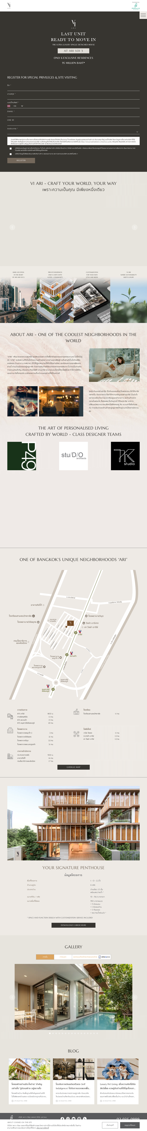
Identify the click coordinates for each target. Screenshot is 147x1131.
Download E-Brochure (73, 925)
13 (88, 1033)
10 (78, 1033)
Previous (12, 227)
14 (91, 1033)
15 (94, 1033)
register (21, 160)
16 (97, 1033)
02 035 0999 (128, 1118)
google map (73, 767)
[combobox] (73, 132)
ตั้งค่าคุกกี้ (110, 1125)
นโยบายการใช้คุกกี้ (42, 1128)
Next (135, 227)
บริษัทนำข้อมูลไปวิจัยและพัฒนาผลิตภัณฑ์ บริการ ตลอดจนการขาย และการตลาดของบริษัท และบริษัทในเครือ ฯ (46, 154)
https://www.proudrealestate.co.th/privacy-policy (96, 142)
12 (84, 1033)
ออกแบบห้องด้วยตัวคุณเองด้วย (91, 957)
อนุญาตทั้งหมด (130, 1125)
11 (81, 1033)
